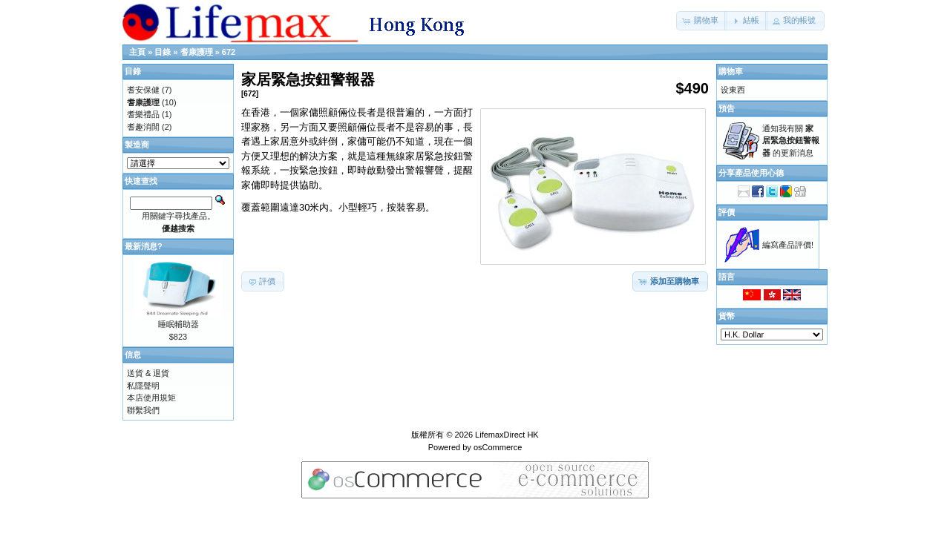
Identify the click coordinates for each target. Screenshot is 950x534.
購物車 (730, 71)
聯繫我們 (143, 410)
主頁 (137, 51)
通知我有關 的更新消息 (790, 140)
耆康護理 (196, 51)
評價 (726, 212)
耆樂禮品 (143, 114)
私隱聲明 (143, 385)
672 (228, 51)
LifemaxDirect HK (507, 434)
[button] (701, 20)
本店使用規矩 (151, 397)
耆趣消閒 (143, 126)
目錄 (162, 51)
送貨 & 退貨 (148, 373)
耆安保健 (143, 89)
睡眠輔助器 (178, 324)
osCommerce (498, 447)
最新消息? (144, 246)
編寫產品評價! (787, 244)
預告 (726, 108)
